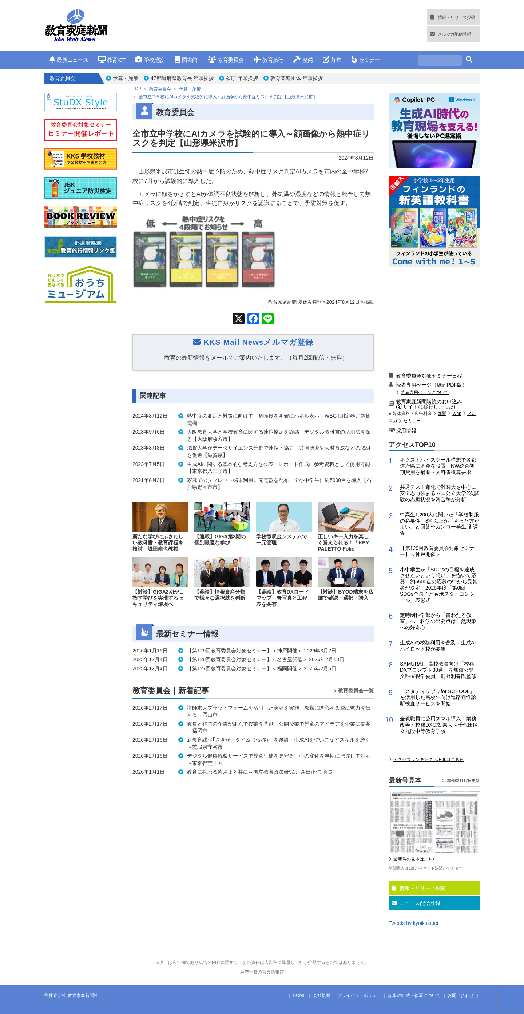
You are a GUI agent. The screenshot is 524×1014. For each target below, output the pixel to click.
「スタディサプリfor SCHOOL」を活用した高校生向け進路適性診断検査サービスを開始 (438, 697)
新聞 (442, 413)
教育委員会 (226, 60)
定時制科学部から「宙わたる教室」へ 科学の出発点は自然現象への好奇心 (438, 621)
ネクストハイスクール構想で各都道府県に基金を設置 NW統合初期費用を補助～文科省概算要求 (438, 466)
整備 (303, 60)
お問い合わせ (461, 995)
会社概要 (321, 995)
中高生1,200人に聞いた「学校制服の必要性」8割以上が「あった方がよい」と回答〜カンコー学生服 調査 (439, 524)
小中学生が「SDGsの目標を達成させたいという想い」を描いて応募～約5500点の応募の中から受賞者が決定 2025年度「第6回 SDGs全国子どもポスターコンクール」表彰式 (438, 585)
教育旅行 (268, 60)
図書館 (186, 60)
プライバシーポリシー (359, 995)
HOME (299, 995)
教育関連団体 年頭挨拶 (296, 78)
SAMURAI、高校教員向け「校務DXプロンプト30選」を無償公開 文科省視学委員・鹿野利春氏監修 (439, 670)
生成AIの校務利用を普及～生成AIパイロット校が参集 (438, 646)
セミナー (366, 60)
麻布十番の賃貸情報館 (262, 971)
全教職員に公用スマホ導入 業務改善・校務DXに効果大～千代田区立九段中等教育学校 (439, 725)
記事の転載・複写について (414, 995)
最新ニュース (68, 60)
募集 (332, 60)
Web (456, 413)
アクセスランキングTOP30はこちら (428, 759)
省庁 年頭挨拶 (242, 78)
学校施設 (149, 60)
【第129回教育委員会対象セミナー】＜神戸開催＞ (437, 551)
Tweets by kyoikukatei (413, 923)
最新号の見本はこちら (415, 859)
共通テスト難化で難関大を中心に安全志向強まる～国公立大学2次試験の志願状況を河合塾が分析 (439, 493)
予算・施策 (125, 78)
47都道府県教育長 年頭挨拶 (182, 78)
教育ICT (112, 60)
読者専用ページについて (425, 392)
